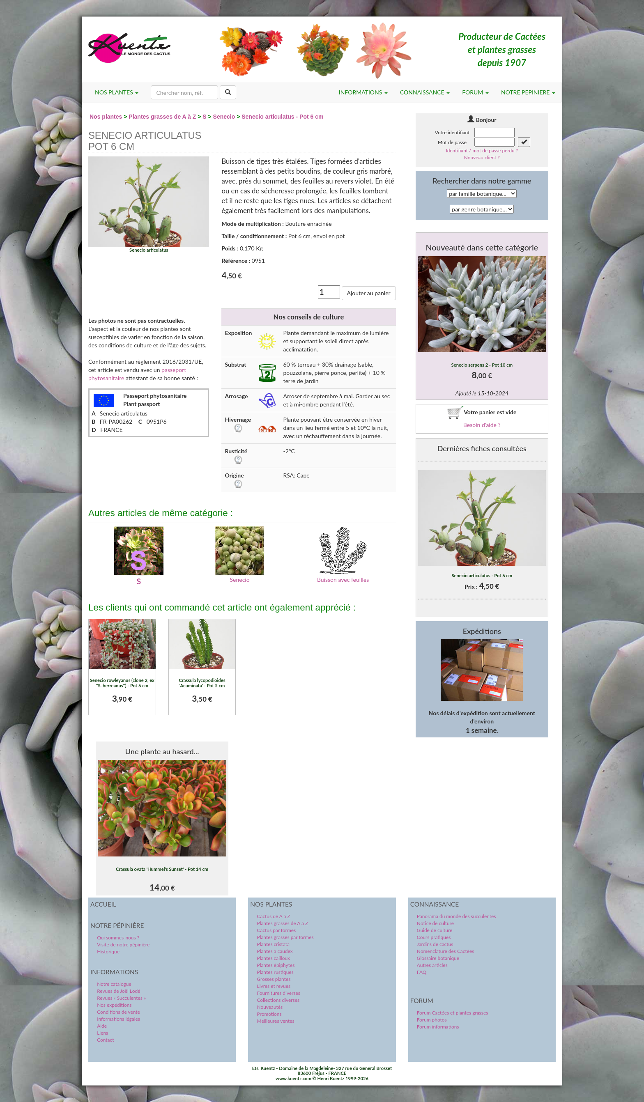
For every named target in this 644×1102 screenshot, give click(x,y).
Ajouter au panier (369, 292)
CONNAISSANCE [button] (425, 92)
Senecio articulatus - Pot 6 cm (282, 116)
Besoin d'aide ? (482, 424)
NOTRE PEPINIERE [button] (528, 92)
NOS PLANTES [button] (116, 92)
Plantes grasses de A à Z (162, 116)
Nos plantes (106, 116)
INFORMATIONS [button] (363, 92)
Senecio (224, 116)
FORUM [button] (475, 92)
